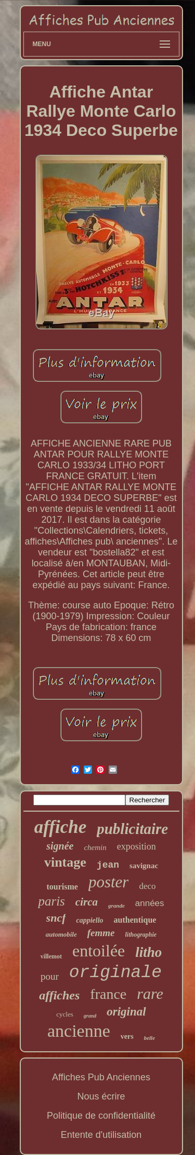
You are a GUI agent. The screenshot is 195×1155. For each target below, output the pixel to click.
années (149, 903)
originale (115, 972)
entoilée (98, 950)
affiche (60, 827)
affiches (59, 995)
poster (108, 882)
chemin (95, 847)
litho (148, 952)
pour (50, 976)
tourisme (61, 886)
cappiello (89, 920)
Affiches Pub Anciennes (101, 1077)
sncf (56, 917)
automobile (61, 934)
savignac (143, 865)
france (108, 994)
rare (150, 993)
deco (147, 886)
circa (86, 902)
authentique (135, 919)
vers (127, 1036)
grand (90, 1016)
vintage (65, 862)
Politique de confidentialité (101, 1115)
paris (51, 901)
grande (116, 905)
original (126, 1011)
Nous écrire (101, 1096)
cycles (64, 1014)
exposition (136, 846)
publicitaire (132, 828)
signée (59, 846)
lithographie (141, 934)
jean (108, 865)
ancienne (78, 1030)
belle (149, 1038)
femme (101, 932)
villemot (51, 956)
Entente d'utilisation (101, 1135)
